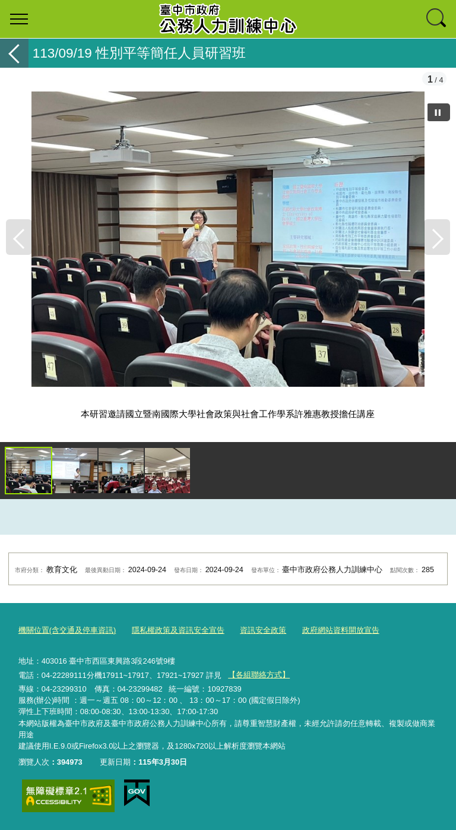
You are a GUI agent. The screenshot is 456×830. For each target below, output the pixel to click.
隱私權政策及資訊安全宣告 (178, 630)
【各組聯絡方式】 (259, 674)
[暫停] (438, 112)
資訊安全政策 (263, 630)
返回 (14, 53)
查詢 (437, 19)
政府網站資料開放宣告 (340, 630)
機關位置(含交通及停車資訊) (67, 630)
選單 (19, 19)
